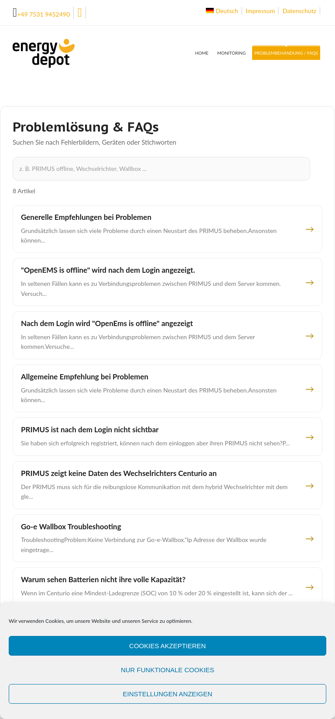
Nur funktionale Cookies (167, 670)
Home (202, 53)
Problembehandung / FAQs (286, 53)
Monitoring (231, 53)
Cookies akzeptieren (167, 646)
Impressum (260, 10)
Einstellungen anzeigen (167, 694)
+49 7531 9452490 (43, 14)
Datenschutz (299, 10)
